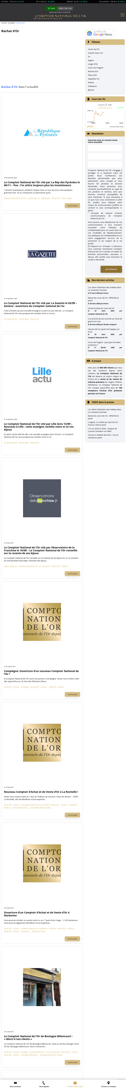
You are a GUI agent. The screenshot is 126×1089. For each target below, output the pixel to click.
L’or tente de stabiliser (88, 1071)
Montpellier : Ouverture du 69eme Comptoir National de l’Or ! (54, 494)
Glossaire (43, 1065)
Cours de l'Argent (95, 67)
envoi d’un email (20, 1053)
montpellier (37, 514)
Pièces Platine (13, 952)
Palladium (92, 86)
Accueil (3, 23)
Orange (49, 562)
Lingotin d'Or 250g (15, 853)
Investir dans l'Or (95, 53)
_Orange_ (53, 565)
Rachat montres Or (15, 775)
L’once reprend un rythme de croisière (22, 1077)
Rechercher (87, 634)
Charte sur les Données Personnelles (107, 1053)
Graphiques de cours (109, 1062)
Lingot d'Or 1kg (14, 844)
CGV (28, 1062)
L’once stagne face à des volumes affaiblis (54, 1077)
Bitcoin (91, 90)
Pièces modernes (14, 922)
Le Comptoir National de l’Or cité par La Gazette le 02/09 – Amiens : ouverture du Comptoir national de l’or (56, 156)
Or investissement (39, 176)
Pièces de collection (16, 917)
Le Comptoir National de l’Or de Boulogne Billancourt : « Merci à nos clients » (55, 441)
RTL (98, 673)
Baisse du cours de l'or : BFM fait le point (103, 417)
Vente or (55, 275)
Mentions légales (14, 1062)
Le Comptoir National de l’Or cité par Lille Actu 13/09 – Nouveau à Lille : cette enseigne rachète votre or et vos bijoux (56, 204)
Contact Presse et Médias (18, 817)
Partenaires (88, 1062)
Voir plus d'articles (42, 585)
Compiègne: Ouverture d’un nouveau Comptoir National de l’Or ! (56, 300)
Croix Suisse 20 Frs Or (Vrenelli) (80, 849)
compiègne (53, 317)
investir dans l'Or (62, 125)
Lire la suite (72, 136)
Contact (38, 1062)
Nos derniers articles (103, 280)
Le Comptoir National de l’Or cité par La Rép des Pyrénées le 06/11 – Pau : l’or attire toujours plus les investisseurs (56, 105)
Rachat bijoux (53, 176)
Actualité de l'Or (77, 896)
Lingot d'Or (93, 64)
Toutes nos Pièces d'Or (79, 883)
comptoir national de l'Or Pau (44, 125)
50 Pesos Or (71, 858)
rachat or (72, 317)
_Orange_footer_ (64, 565)
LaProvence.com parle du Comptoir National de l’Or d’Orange (55, 542)
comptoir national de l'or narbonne (62, 409)
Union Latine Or (73, 867)
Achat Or (11, 761)
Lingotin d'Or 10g (15, 872)
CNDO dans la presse (103, 402)
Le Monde (80, 673)
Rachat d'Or (47, 128)
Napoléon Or (93, 78)
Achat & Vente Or (18, 754)
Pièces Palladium (14, 957)
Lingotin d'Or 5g (14, 877)
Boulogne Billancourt (66, 460)
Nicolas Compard (109, 324)
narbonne (36, 412)
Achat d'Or (37, 317)
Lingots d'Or (15, 837)
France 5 (63, 673)
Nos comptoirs (13, 803)
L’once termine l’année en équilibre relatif (87, 1077)
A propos (96, 360)
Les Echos (114, 673)
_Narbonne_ (37, 415)
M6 (22, 673)
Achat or (45, 317)
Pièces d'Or (73, 837)
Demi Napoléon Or (74, 872)
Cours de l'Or (94, 49)
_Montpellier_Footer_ (52, 517)
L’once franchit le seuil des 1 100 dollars (25, 1074)
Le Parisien (43, 673)
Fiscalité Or (71, 903)
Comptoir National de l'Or (57, 272)
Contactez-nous (14, 812)
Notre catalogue (75, 918)
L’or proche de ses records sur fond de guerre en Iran (105, 320)
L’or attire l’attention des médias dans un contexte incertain (104, 288)
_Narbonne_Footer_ (50, 415)
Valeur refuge (58, 128)
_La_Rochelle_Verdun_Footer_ (61, 367)
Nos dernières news (78, 927)
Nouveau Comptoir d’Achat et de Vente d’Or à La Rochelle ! (53, 345)
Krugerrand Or (72, 863)
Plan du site (56, 1065)
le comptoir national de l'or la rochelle (63, 362)
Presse (105, 293)
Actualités (11, 23)
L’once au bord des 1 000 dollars (54, 1074)
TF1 (9, 673)
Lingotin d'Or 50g (15, 863)
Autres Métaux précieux (22, 936)
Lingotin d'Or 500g (15, 849)
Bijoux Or (42, 272)
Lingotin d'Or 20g (15, 867)
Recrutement (13, 822)
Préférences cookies (77, 1065)
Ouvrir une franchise (56, 1062)
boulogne (53, 460)
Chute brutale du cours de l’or (101, 308)
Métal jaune (37, 128)
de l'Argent (35, 896)
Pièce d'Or (92, 75)
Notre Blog (12, 826)
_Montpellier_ (38, 517)
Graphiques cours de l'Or (18, 926)
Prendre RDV (13, 808)
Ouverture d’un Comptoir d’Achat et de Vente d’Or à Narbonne (55, 393)
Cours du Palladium (16, 947)
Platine (91, 82)
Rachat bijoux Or (14, 770)
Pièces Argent (13, 913)
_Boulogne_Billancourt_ (49, 466)
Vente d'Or (37, 320)
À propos (11, 798)
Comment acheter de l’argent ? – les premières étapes (22, 1071)
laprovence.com (39, 562)
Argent (35, 272)
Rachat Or (11, 765)
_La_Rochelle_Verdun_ (41, 367)
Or (69, 272)
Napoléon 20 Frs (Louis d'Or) (79, 844)
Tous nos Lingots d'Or (19, 888)
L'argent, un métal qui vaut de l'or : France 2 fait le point (103, 423)
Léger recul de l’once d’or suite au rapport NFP (61, 1071)
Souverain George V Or (76, 853)
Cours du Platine (14, 943)
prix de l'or (37, 275)
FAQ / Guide (71, 913)
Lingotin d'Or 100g (15, 858)
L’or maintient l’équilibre (113, 1077)
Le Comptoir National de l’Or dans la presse (63, 663)
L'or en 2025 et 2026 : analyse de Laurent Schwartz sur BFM (102, 429)
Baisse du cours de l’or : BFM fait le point (103, 299)
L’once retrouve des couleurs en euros (82, 1074)
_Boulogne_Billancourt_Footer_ (44, 469)
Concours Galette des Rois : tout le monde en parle (103, 436)
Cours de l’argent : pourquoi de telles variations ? (104, 343)
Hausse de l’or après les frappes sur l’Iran (104, 330)
